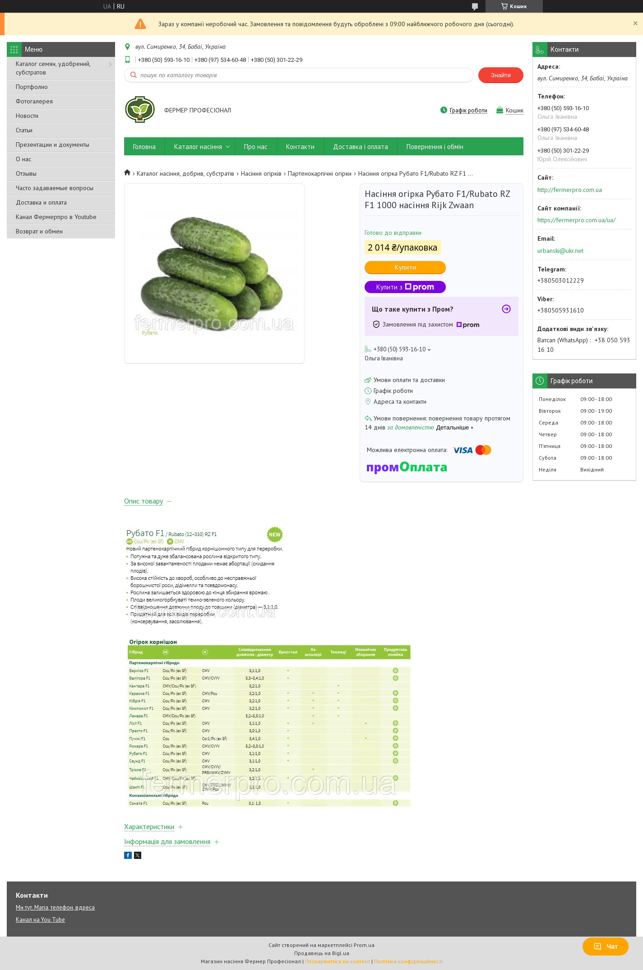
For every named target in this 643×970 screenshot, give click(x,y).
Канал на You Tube (40, 919)
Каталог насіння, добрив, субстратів (185, 173)
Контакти (300, 146)
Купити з (405, 287)
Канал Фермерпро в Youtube (56, 217)
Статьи (24, 130)
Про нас (256, 146)
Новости (27, 116)
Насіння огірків (261, 173)
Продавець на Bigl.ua (321, 953)
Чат (605, 946)
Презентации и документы (52, 144)
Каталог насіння (198, 146)
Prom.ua (364, 945)
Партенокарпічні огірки (320, 173)
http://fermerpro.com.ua (569, 190)
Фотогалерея (34, 101)
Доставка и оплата (41, 202)
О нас (23, 159)
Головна (144, 146)
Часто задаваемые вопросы (54, 188)
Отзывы (26, 173)
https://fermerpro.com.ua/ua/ (576, 220)
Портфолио (32, 87)
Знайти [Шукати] (501, 75)
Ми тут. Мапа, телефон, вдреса (55, 907)
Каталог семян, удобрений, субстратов (53, 68)
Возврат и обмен (39, 231)
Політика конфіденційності (408, 961)
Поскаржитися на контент (337, 961)
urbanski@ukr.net (560, 251)
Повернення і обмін (435, 146)
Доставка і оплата (360, 146)
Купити (405, 267)
